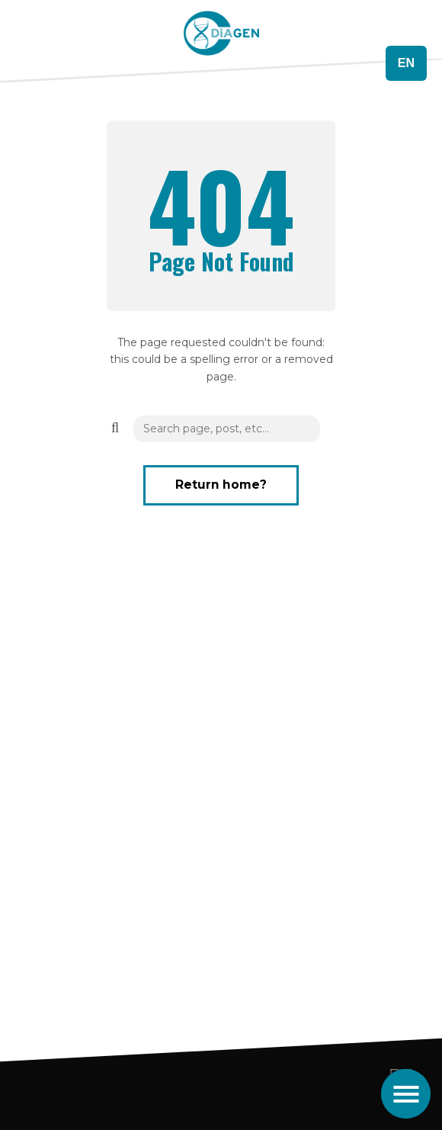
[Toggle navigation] (406, 1094)
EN (406, 62)
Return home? (221, 484)
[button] (114, 427)
